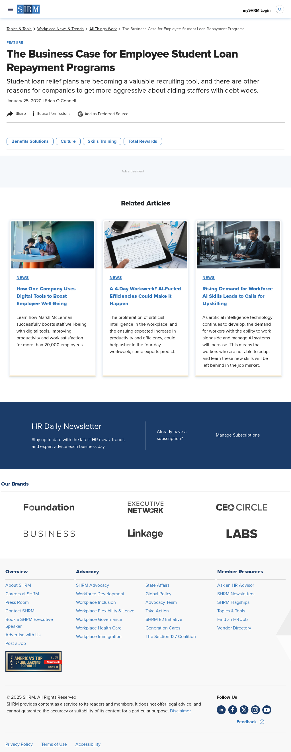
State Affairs (157, 585)
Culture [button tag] (68, 141)
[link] (19, 29)
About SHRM (18, 585)
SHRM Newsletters (235, 594)
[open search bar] (279, 9)
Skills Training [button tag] (102, 141)
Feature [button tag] (15, 42)
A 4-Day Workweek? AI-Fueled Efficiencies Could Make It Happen (145, 296)
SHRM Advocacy (92, 585)
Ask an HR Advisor (235, 585)
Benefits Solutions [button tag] (30, 141)
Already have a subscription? (172, 435)
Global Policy (158, 594)
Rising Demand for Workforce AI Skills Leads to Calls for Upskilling (237, 296)
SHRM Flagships (233, 602)
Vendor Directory (234, 628)
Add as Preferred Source (102, 114)
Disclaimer (180, 711)
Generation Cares (163, 628)
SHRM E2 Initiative (164, 619)
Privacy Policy (19, 744)
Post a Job (15, 643)
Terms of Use (54, 744)
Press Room (17, 602)
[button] (238, 435)
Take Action (157, 611)
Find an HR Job (232, 619)
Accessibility (88, 744)
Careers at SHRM (22, 594)
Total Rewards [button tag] (142, 141)
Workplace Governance (99, 619)
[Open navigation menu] (10, 9)
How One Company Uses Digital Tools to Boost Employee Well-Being (46, 296)
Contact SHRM (19, 611)
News (23, 278)
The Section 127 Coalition (171, 636)
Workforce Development (100, 594)
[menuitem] (28, 9)
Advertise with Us (22, 635)
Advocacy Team (161, 602)
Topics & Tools (231, 611)
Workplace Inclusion (96, 602)
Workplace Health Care (99, 628)
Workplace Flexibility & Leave (105, 611)
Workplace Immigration (99, 636)
